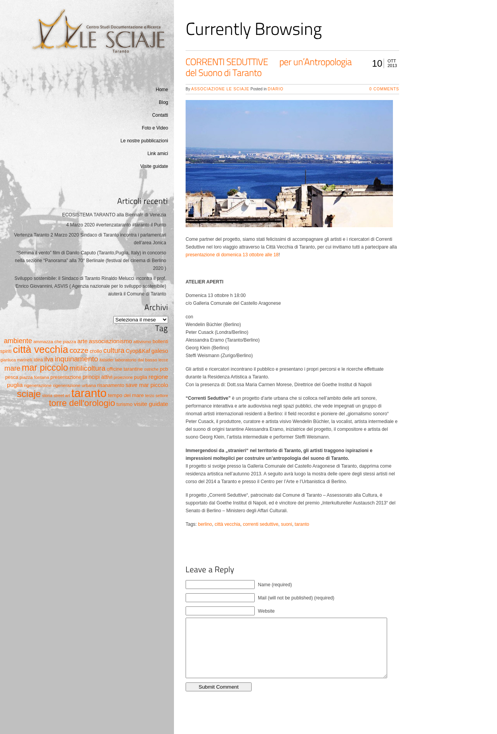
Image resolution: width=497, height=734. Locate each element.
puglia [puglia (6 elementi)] (140, 377)
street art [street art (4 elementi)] (62, 395)
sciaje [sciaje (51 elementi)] (29, 394)
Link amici (158, 153)
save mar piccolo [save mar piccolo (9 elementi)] (146, 385)
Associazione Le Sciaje (220, 89)
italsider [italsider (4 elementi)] (106, 360)
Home (162, 89)
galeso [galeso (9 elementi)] (159, 351)
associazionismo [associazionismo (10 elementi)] (110, 341)
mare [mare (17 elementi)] (12, 368)
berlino (205, 524)
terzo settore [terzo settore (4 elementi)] (156, 395)
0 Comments (384, 89)
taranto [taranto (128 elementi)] (88, 393)
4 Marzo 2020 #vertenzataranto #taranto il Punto (116, 225)
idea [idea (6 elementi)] (38, 360)
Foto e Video (155, 128)
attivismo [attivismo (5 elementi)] (142, 341)
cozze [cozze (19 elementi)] (79, 350)
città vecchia (227, 524)
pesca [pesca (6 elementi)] (11, 377)
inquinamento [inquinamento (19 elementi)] (76, 359)
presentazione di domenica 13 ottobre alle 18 (232, 254)
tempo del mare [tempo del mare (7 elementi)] (126, 395)
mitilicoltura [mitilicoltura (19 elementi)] (88, 368)
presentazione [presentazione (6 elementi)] (65, 377)
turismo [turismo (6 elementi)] (124, 404)
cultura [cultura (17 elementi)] (113, 350)
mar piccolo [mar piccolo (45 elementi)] (45, 368)
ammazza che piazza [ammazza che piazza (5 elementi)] (54, 341)
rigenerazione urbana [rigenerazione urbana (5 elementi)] (74, 385)
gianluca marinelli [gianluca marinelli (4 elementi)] (16, 360)
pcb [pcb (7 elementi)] (164, 369)
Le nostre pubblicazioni (144, 140)
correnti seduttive (260, 524)
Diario (275, 89)
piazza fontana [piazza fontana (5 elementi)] (34, 377)
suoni (286, 524)
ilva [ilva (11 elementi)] (49, 359)
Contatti (160, 115)
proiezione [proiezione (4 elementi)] (123, 377)
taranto (302, 524)
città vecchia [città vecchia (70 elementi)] (40, 349)
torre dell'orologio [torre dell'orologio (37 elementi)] (82, 403)
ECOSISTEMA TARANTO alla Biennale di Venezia (114, 215)
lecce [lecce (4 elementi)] (163, 360)
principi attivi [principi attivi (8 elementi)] (98, 377)
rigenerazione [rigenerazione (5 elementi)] (38, 385)
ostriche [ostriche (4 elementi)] (151, 369)
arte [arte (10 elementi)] (82, 341)
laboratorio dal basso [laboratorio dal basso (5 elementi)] (136, 359)
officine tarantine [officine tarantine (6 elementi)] (125, 369)
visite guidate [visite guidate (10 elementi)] (151, 404)
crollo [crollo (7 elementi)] (96, 351)
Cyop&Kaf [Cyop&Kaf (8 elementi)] (138, 351)
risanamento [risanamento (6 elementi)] (110, 385)
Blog (163, 102)
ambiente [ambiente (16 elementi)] (18, 341)
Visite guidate (154, 166)
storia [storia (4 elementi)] (47, 395)
